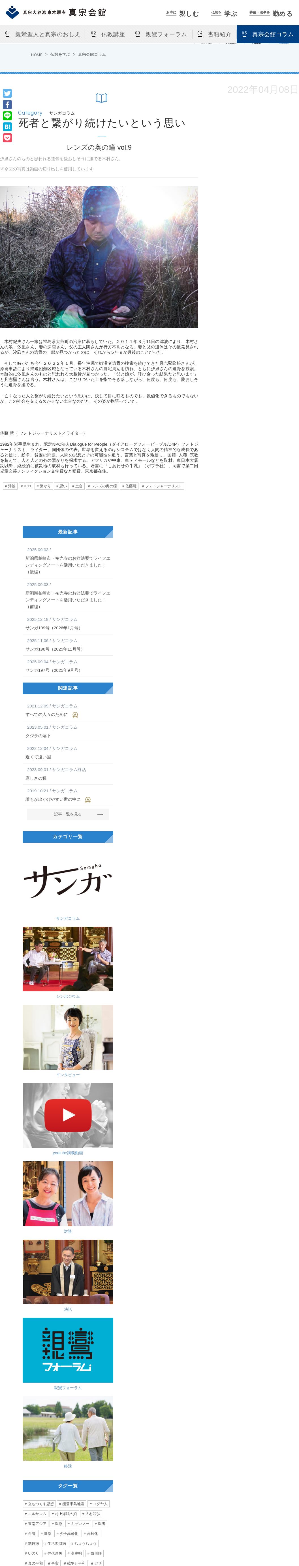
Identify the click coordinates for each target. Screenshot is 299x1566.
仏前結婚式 (87, 1495)
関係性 (33, 1152)
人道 (99, 1123)
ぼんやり (35, 1232)
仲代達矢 (55, 1103)
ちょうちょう (85, 1093)
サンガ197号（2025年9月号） (67, 665)
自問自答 (85, 1192)
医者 (101, 1073)
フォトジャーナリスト (163, 486)
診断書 (83, 1271)
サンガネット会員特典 (275, 1447)
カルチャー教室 (90, 1475)
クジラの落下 (67, 731)
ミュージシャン (41, 1182)
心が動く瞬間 (39, 1172)
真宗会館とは (88, 1447)
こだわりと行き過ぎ (39, 1323)
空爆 (47, 1123)
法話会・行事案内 (92, 1454)
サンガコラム (44, 867)
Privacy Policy (241, 1546)
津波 (12, 486)
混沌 (99, 1202)
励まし (99, 1251)
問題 (44, 1132)
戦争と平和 (76, 1113)
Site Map (269, 1546)
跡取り (49, 1251)
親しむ (182, 13)
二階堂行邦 (37, 1192)
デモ (94, 1291)
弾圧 (78, 1291)
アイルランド (74, 1162)
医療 (58, 1073)
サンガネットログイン (275, 1475)
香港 (62, 1291)
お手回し (79, 1202)
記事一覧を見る (68, 814)
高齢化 (92, 1083)
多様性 (60, 1142)
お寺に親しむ (83, 1435)
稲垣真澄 (81, 1212)
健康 (55, 1232)
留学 (31, 1162)
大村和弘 (93, 1063)
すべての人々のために (67, 710)
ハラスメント (74, 1251)
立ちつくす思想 (41, 1053)
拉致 (83, 1123)
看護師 (33, 1271)
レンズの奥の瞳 (104, 486)
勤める (271, 13)
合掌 (47, 1241)
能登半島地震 (73, 1053)
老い (82, 1182)
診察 (31, 1241)
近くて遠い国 (67, 752)
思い (63, 486)
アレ (101, 1212)
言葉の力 (35, 1222)
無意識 (81, 1241)
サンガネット (263, 1435)
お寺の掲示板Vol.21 (191, 1323)
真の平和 (35, 1113)
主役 (63, 1241)
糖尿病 (33, 1093)
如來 (59, 1202)
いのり (33, 1103)
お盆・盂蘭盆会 (90, 1502)
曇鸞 (105, 1192)
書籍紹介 (220, 34)
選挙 (47, 1083)
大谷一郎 (79, 1132)
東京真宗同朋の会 (271, 1468)
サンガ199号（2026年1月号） (67, 623)
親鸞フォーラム (166, 34)
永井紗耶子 (37, 1142)
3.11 (27, 486)
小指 (31, 1251)
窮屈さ (80, 1142)
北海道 (49, 1162)
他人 (105, 1152)
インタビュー (44, 911)
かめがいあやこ (87, 1172)
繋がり (45, 486)
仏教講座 (113, 34)
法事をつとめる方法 (214, 1475)
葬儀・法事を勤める (209, 1435)
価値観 (99, 1142)
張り (83, 1232)
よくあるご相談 (210, 1481)
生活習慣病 (57, 1093)
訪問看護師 (85, 1261)
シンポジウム (92, 867)
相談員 (100, 1132)
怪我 (99, 1241)
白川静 (96, 1103)
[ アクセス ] (21, 1479)
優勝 (55, 1222)
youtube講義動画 (92, 911)
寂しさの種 (67, 773)
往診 (63, 1261)
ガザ (98, 1113)
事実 (55, 1113)
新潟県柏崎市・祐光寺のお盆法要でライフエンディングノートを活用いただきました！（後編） (67, 560)
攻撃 (31, 1123)
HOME (36, 54)
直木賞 (87, 1152)
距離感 (72, 1222)
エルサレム (37, 1063)
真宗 (59, 1132)
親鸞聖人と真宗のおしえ (48, 34)
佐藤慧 (130, 486)
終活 (92, 999)
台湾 (31, 1083)
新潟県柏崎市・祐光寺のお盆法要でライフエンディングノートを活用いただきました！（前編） (67, 595)
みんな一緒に (74, 1281)
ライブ (99, 1162)
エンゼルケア (59, 1271)
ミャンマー (80, 1073)
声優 (66, 1182)
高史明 (76, 1103)
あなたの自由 (39, 1291)
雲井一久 (62, 1192)
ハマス (65, 1123)
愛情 (31, 1261)
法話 (92, 955)
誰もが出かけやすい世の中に (67, 795)
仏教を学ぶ (60, 54)
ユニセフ (35, 1212)
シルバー (35, 1281)
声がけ (103, 1271)
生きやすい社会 (60, 1152)
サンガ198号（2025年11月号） (67, 644)
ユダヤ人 (100, 1053)
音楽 (62, 1172)
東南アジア (37, 1073)
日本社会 (58, 1212)
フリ (47, 1261)
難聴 (31, 1202)
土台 (79, 486)
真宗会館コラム (273, 34)
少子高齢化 (69, 1083)
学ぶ (224, 13)
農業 (99, 1232)
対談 (44, 955)
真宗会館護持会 (210, 1488)
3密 (90, 1222)
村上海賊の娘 (66, 1063)
